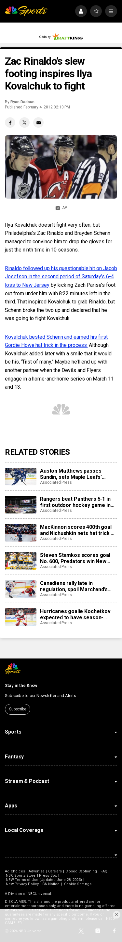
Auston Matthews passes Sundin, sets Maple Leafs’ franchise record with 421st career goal (73, 474)
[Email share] (38, 122)
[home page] (26, 11)
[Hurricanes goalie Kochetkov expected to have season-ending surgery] (20, 617)
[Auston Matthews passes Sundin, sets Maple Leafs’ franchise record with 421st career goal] (20, 476)
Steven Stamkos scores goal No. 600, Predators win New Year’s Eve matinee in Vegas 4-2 (78, 558)
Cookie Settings (77, 884)
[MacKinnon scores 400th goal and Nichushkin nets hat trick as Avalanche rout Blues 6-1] (20, 533)
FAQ (104, 871)
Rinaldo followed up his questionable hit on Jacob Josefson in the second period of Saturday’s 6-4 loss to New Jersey (61, 276)
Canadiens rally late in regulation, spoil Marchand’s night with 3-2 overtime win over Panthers (74, 586)
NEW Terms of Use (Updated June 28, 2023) (44, 880)
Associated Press (56, 482)
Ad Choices (15, 871)
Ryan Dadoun (22, 102)
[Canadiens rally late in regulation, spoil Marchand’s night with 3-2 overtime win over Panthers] (20, 589)
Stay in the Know (21, 685)
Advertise (37, 871)
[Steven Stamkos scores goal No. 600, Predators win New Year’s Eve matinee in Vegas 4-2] (20, 561)
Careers (54, 871)
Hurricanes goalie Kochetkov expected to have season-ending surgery (75, 614)
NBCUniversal (39, 894)
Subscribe (17, 709)
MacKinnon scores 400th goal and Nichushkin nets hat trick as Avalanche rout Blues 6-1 (78, 530)
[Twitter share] (24, 122)
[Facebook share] (10, 122)
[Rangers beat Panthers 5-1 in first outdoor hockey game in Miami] (20, 504)
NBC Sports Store (20, 875)
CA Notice (51, 884)
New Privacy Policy (22, 884)
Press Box (48, 875)
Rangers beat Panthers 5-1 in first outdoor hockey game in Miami (75, 502)
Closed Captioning (81, 871)
